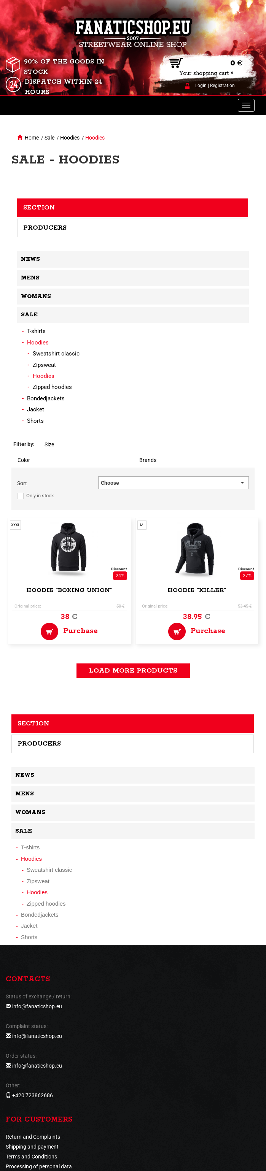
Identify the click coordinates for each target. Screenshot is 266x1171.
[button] (173, 482)
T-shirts (36, 331)
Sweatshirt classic (56, 353)
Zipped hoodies (52, 387)
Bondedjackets (46, 398)
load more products (133, 670)
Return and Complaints (33, 1137)
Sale (49, 138)
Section (39, 207)
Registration (222, 85)
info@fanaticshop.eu (37, 1006)
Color (24, 460)
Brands (147, 460)
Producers (45, 228)
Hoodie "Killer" (196, 590)
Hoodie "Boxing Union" (69, 590)
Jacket (35, 409)
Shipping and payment (32, 1147)
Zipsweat (44, 365)
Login (201, 85)
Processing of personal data (39, 1166)
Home (32, 138)
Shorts (35, 420)
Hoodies (70, 138)
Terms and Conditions (31, 1157)
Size (49, 444)
